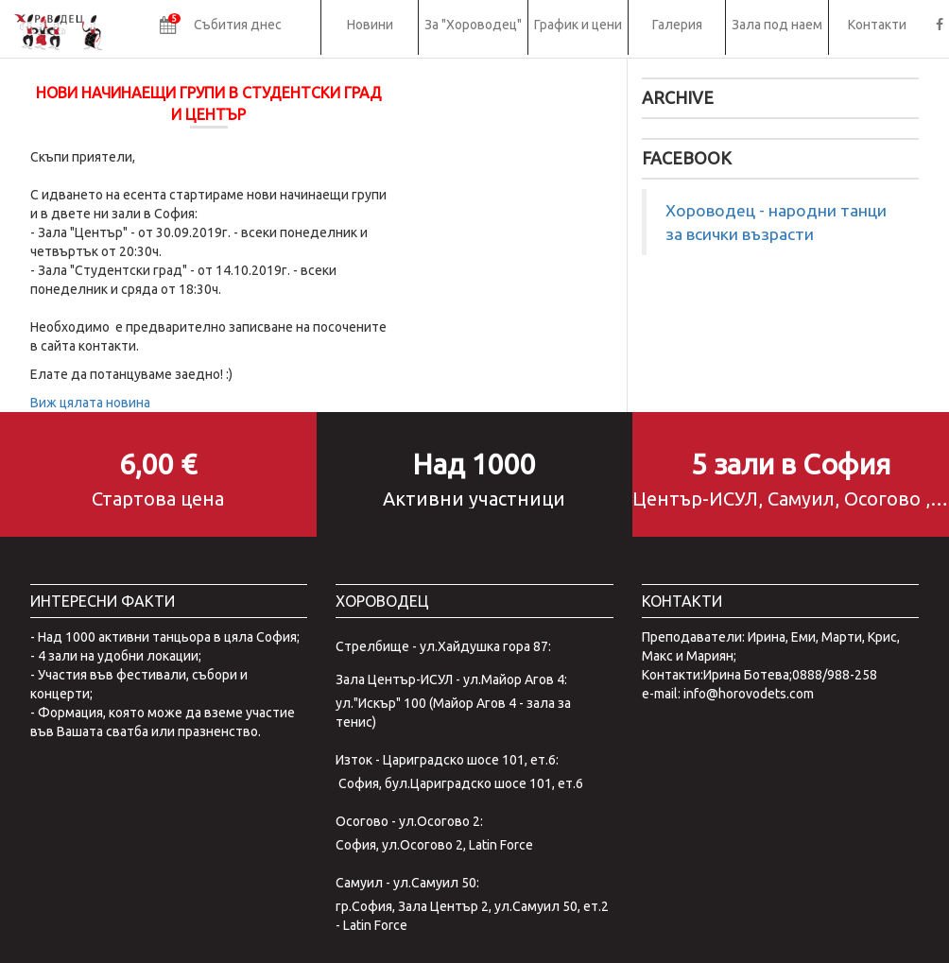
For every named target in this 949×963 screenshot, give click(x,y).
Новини (370, 24)
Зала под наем (777, 24)
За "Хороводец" (473, 24)
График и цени (578, 24)
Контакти (877, 24)
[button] (220, 27)
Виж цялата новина (90, 402)
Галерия (677, 24)
